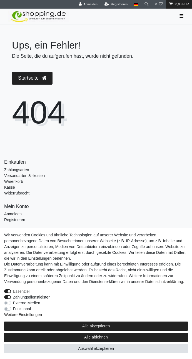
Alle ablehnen (96, 337)
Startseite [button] (32, 78)
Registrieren (14, 220)
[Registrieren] (116, 4)
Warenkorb (13, 181)
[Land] (136, 4)
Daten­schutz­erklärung (164, 281)
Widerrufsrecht (16, 193)
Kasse (9, 187)
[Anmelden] (88, 4)
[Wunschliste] (159, 4)
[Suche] (146, 4)
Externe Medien (26, 303)
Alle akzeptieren (96, 326)
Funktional (22, 309)
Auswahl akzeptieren (96, 348)
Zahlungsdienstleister (31, 297)
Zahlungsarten (16, 170)
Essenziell (22, 291)
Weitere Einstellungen (23, 314)
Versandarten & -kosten (24, 175)
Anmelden (13, 214)
